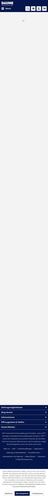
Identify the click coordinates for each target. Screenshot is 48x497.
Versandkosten (35, 441)
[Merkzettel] (33, 8)
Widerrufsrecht (30, 456)
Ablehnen (8, 493)
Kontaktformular (34, 453)
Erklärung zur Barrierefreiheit (16, 453)
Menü (6, 8)
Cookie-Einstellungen (25, 449)
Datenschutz (38, 449)
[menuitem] (6, 8)
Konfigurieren (37, 493)
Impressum (41, 456)
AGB (13, 449)
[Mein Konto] (39, 8)
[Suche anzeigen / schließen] (27, 8)
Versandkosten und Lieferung (13, 456)
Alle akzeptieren (22, 493)
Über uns (7, 449)
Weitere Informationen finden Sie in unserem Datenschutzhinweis (29, 485)
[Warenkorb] (44, 8)
